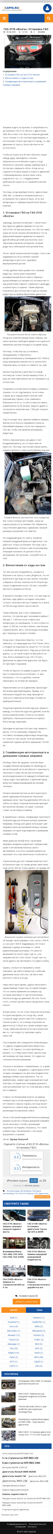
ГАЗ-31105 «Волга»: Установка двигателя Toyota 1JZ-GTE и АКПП (37, 1227)
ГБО (36, 1193)
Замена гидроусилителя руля (15, 1489)
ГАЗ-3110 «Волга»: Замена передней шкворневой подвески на (37, 1255)
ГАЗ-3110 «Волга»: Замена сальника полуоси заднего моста (12, 1227)
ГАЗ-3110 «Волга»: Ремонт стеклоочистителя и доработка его (38, 1283)
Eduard (41, 32)
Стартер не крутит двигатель (15, 1509)
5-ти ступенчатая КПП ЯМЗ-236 (20, 1458)
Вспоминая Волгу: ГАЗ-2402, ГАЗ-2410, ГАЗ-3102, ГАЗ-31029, (13, 1254)
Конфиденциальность (17, 1524)
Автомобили (25, 1191)
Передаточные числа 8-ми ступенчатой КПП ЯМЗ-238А (22, 1503)
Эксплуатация (13, 1191)
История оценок (32, 1185)
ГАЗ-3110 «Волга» (26, 1193)
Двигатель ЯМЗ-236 (37, 1476)
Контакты (32, 1526)
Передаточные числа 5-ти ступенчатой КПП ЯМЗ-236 (26, 1498)
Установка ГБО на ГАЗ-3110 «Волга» (22, 74)
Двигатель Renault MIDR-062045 (19, 1471)
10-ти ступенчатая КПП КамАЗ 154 (17, 1453)
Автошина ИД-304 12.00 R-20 (14, 1467)
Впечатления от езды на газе (19, 78)
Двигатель (43, 1193)
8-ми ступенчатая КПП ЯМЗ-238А (21, 1462)
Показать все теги (9, 1514)
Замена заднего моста (14, 1494)
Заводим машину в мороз (14, 1485)
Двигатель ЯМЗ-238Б (39, 1481)
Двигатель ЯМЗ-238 (14, 1481)
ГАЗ (16, 1193)
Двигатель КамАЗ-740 (14, 1476)
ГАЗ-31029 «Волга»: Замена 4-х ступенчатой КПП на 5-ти (13, 1283)
